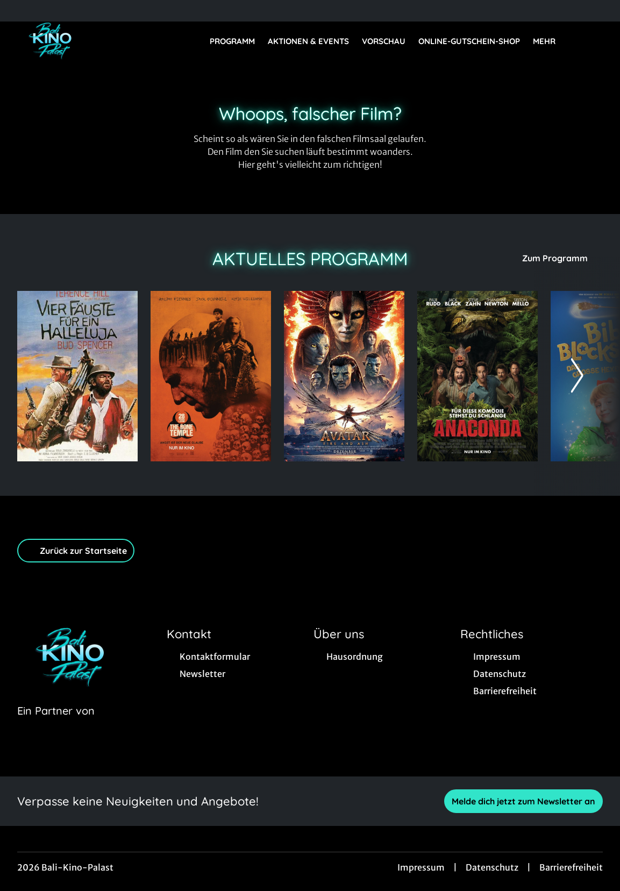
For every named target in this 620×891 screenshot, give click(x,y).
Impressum (421, 867)
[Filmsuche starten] (592, 41)
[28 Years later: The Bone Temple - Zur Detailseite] (211, 376)
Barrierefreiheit (571, 867)
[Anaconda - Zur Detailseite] (477, 376)
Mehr (550, 41)
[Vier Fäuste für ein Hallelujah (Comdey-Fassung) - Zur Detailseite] (77, 376)
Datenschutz (492, 867)
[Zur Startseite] (92, 41)
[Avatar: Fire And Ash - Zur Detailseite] (344, 376)
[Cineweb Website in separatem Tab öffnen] (56, 724)
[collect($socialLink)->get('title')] (19, 11)
